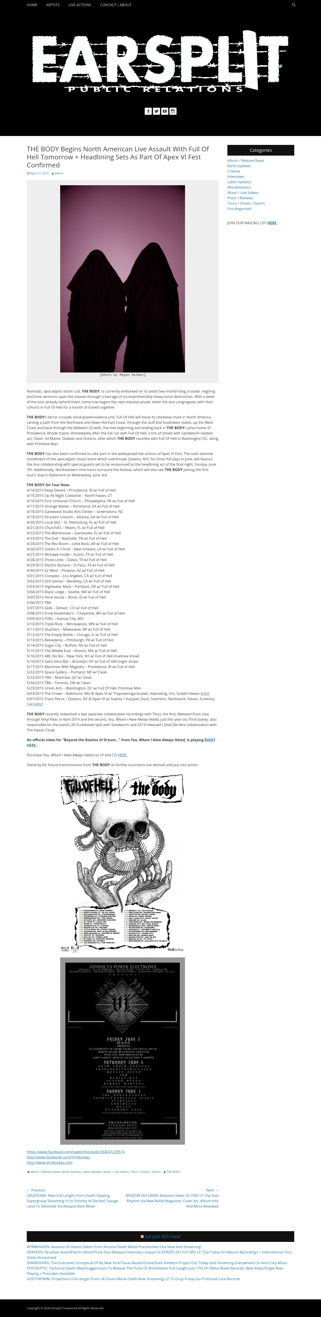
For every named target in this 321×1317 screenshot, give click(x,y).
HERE (122, 755)
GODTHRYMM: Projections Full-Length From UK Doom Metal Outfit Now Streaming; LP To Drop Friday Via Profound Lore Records (133, 1278)
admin (59, 173)
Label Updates (92, 1172)
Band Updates (71, 1172)
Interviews (236, 176)
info (205, 693)
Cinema (233, 171)
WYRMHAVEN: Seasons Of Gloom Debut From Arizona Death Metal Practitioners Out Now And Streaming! (114, 1246)
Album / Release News (45, 1172)
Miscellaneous (239, 187)
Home (32, 4)
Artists (53, 4)
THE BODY (174, 1172)
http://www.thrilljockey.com (50, 1162)
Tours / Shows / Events (145, 1172)
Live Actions (79, 4)
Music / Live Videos (116, 1172)
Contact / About (115, 4)
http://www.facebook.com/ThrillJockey (58, 1157)
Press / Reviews (240, 197)
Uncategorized (239, 208)
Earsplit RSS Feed (162, 1236)
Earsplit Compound (64, 1308)
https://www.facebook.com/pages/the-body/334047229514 (76, 1151)
